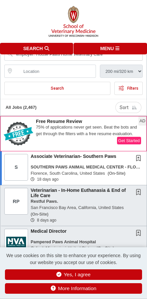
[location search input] (55, 71)
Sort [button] (128, 107)
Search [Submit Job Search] (57, 88)
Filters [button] (128, 88)
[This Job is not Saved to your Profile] (139, 159)
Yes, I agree (73, 274)
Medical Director (49, 231)
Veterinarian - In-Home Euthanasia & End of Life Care (78, 193)
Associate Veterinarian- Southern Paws (73, 156)
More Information (74, 288)
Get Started (129, 140)
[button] (110, 48)
